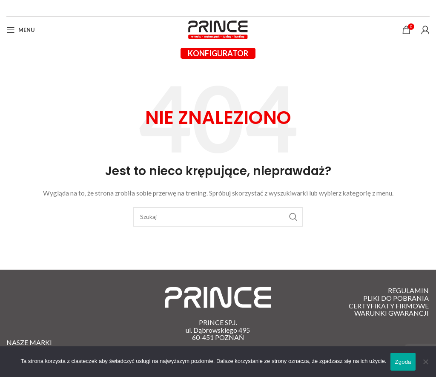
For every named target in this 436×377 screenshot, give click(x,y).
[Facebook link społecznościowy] (213, 8)
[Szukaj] (218, 217)
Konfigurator (218, 53)
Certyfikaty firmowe (389, 306)
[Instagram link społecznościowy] (223, 8)
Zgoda (403, 362)
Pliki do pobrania (396, 298)
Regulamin (408, 290)
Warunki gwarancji (391, 313)
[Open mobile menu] (20, 29)
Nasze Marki (29, 342)
